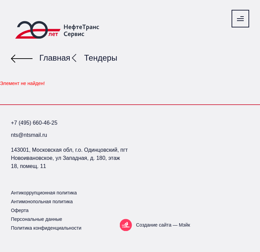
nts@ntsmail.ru (29, 135)
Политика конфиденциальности (46, 228)
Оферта (19, 210)
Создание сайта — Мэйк (163, 225)
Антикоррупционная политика (44, 192)
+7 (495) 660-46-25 (34, 123)
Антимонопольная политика (42, 201)
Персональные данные (36, 219)
